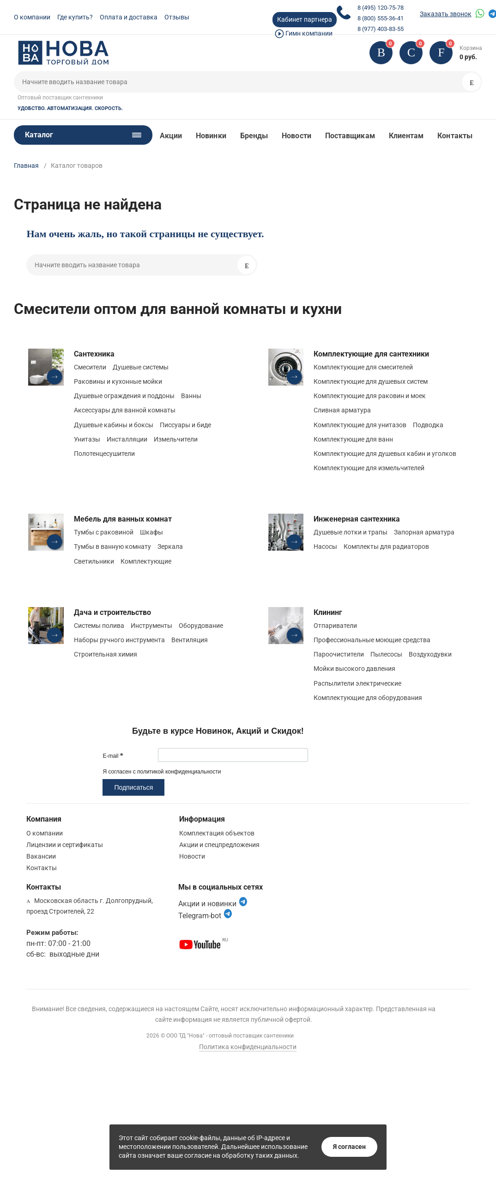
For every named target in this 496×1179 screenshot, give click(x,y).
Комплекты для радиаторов (386, 546)
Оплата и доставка (128, 17)
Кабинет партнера (304, 19)
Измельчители (176, 439)
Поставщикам (350, 135)
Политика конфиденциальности (247, 1046)
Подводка (428, 425)
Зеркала (170, 546)
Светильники (94, 561)
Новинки (211, 135)
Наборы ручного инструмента (119, 640)
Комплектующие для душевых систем (371, 381)
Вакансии (41, 856)
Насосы (325, 546)
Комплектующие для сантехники (371, 354)
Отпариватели (335, 625)
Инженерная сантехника (357, 519)
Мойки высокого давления (354, 668)
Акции (171, 135)
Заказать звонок (446, 14)
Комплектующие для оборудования (368, 697)
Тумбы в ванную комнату (112, 546)
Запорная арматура (424, 532)
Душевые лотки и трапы (350, 532)
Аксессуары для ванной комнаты (124, 410)
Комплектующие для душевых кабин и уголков (385, 453)
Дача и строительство (112, 612)
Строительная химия (105, 654)
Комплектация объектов (216, 833)
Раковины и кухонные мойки (118, 381)
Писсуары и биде (185, 425)
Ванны (191, 395)
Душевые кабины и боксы (113, 425)
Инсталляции (127, 439)
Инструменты (151, 625)
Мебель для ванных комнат (123, 519)
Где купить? (75, 17)
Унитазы (87, 439)
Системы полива (99, 625)
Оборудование (201, 625)
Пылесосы (386, 654)
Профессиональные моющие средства (372, 640)
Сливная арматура (342, 410)
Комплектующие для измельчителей (369, 468)
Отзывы (176, 17)
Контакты (454, 135)
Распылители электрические (357, 683)
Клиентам (406, 135)
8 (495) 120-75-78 (380, 7)
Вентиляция (189, 640)
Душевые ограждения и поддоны (124, 395)
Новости (296, 135)
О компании (32, 17)
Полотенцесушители (104, 453)
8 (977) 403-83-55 (380, 28)
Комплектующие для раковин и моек (370, 395)
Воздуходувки (430, 654)
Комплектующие (146, 561)
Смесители (90, 367)
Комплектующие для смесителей (363, 367)
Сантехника (94, 354)
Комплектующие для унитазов (360, 425)
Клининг (328, 612)
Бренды (254, 135)
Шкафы (151, 532)
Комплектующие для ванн (353, 439)
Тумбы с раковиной (103, 532)
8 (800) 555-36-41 (380, 18)
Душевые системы (141, 367)
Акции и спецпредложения (219, 844)
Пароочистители (339, 654)
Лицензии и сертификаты (64, 844)
